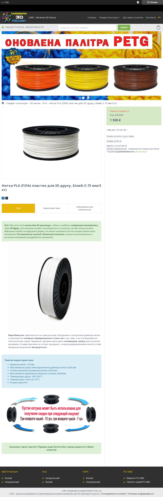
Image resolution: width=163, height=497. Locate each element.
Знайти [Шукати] (123, 27)
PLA (45, 103)
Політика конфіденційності (141, 493)
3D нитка (35, 103)
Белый (8, 478)
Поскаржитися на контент (113, 493)
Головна (92, 17)
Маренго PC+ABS (135, 478)
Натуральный (12, 481)
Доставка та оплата (133, 17)
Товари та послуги (108, 17)
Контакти (151, 17)
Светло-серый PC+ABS (138, 481)
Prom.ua (97, 490)
